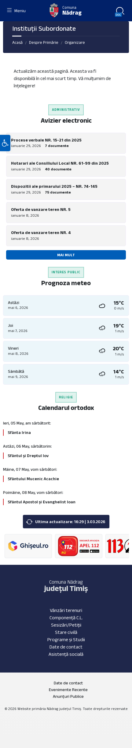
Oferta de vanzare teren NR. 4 (41, 232)
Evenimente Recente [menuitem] (68, 689)
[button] (5, 143)
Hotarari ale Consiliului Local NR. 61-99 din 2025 (60, 163)
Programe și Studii (66, 639)
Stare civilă (66, 632)
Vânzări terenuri (66, 610)
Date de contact (66, 646)
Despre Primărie (43, 42)
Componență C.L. (66, 617)
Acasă (17, 42)
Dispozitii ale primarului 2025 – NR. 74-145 (54, 186)
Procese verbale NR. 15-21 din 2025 (46, 140)
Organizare (75, 42)
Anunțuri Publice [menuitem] (68, 696)
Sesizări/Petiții (66, 624)
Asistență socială (66, 654)
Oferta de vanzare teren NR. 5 (41, 209)
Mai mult (66, 255)
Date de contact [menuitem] (68, 682)
